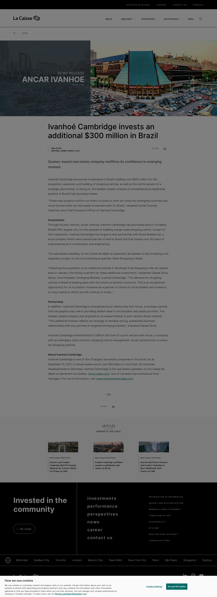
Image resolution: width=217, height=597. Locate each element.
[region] (108, 586)
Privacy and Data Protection (68, 594)
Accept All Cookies (177, 586)
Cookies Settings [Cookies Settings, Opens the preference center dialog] (154, 586)
